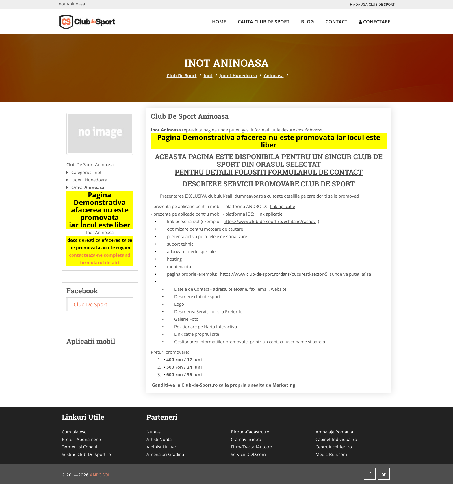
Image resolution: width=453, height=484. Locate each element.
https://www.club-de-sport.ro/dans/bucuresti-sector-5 (274, 274)
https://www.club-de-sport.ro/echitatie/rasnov (270, 221)
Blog (307, 21)
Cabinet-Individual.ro (336, 439)
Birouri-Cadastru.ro (250, 432)
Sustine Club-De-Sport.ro (86, 454)
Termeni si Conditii (80, 447)
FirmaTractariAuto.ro (251, 447)
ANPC (95, 475)
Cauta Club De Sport (263, 21)
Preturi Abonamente (82, 439)
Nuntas (153, 432)
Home (219, 21)
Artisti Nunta (159, 439)
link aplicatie (282, 206)
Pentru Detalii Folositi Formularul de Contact (269, 172)
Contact (336, 21)
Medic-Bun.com (331, 454)
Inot (208, 75)
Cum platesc (74, 432)
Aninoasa (274, 75)
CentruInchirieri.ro (333, 447)
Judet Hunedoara (238, 75)
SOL (106, 475)
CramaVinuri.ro (246, 439)
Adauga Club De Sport (372, 4)
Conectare (374, 21)
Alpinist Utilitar (161, 447)
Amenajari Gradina (165, 454)
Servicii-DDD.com (248, 454)
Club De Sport (182, 75)
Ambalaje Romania (334, 432)
